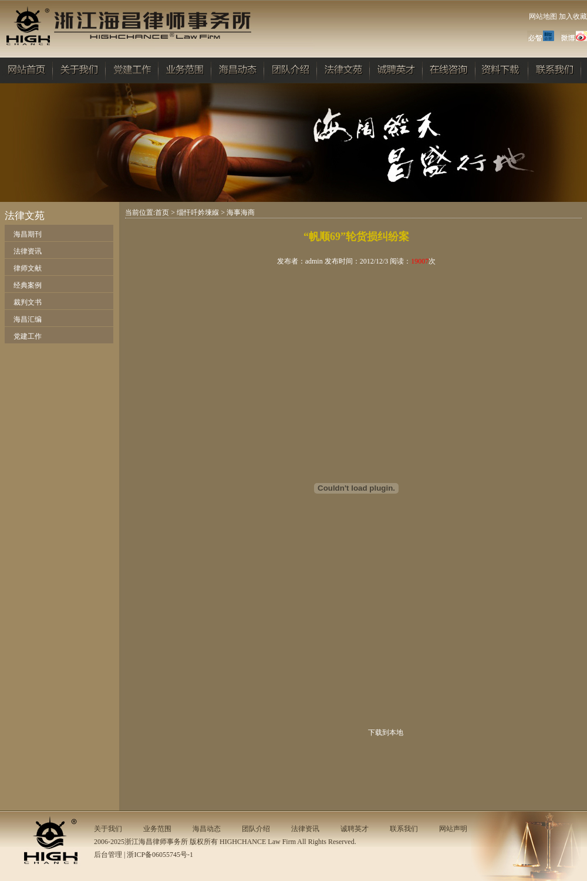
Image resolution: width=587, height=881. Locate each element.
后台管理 (108, 854)
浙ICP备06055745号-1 (160, 854)
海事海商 (241, 212)
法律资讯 (28, 251)
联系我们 (404, 829)
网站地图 (543, 16)
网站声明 (453, 829)
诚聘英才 (354, 829)
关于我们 (108, 829)
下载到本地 (385, 732)
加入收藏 (573, 16)
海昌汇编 (28, 319)
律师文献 (28, 268)
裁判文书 (28, 302)
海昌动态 (207, 829)
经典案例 (28, 285)
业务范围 (157, 829)
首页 (162, 212)
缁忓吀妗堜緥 (198, 212)
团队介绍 (256, 829)
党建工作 (28, 336)
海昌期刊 (28, 234)
